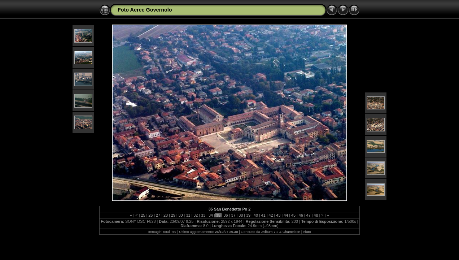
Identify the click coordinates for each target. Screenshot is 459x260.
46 (301, 215)
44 (286, 215)
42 (271, 215)
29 (173, 215)
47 (308, 215)
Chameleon (291, 232)
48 (316, 215)
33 (203, 215)
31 (188, 215)
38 (240, 215)
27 (158, 215)
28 (165, 215)
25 (143, 215)
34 (210, 215)
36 (226, 215)
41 (263, 215)
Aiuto (307, 232)
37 (233, 215)
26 (150, 215)
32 (195, 215)
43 (278, 215)
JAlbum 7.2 (269, 232)
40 (256, 215)
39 (248, 215)
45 (293, 215)
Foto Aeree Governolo (145, 10)
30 (181, 215)
